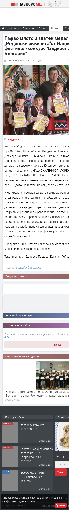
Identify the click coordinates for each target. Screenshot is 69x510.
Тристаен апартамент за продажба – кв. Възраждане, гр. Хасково (36, 455)
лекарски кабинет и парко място (33, 427)
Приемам (60, 505)
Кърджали (13, 139)
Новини (55, 28)
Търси (60, 472)
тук (6, 336)
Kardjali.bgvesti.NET (30, 267)
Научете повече (26, 501)
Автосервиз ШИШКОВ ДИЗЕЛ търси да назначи (34, 477)
